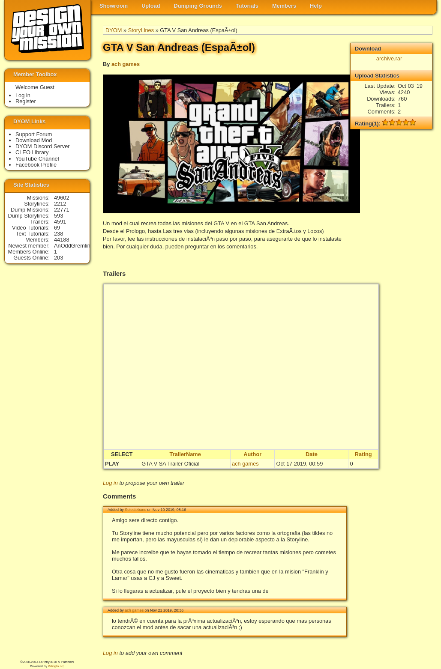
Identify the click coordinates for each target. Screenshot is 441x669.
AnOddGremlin (72, 245)
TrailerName (185, 454)
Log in (110, 483)
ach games (125, 64)
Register (25, 101)
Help (316, 6)
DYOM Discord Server (42, 146)
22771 (61, 209)
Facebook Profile (36, 164)
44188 (61, 239)
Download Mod (33, 140)
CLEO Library (32, 152)
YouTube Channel (37, 158)
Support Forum (33, 134)
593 (58, 215)
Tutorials (247, 6)
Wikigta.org (56, 666)
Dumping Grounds (198, 6)
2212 (60, 203)
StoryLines (141, 30)
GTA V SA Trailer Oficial (170, 463)
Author (252, 454)
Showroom (113, 6)
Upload (150, 6)
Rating (363, 454)
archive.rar (389, 58)
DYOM (113, 30)
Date (312, 454)
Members (284, 6)
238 (58, 233)
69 (57, 227)
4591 (60, 221)
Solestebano (135, 510)
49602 (61, 197)
